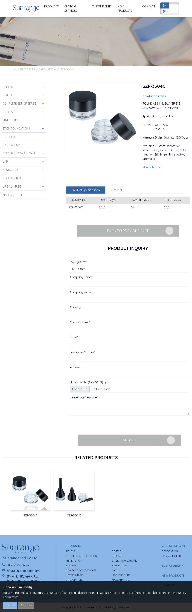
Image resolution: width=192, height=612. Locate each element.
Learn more (10, 597)
